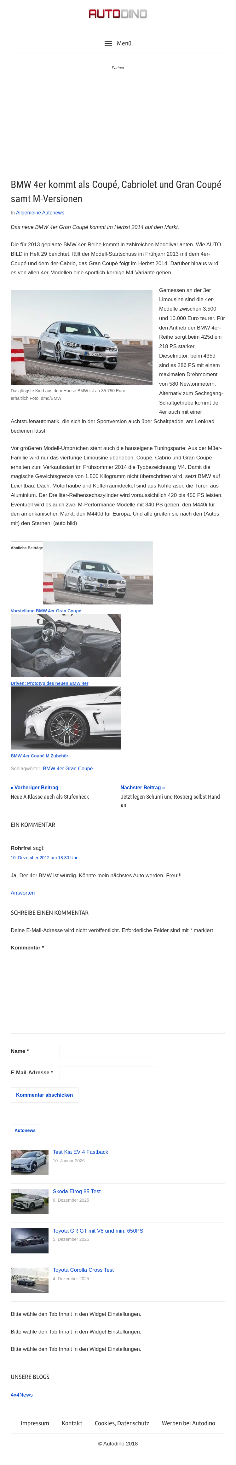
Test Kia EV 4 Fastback (80, 1152)
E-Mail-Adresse (32, 1073)
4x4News (22, 1395)
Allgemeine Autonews (40, 212)
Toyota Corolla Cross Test (83, 1270)
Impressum (35, 1423)
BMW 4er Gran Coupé (68, 768)
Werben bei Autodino (188, 1423)
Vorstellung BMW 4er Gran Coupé (46, 610)
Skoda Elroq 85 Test (77, 1191)
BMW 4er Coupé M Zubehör (39, 755)
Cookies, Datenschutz (122, 1423)
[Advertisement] (118, 118)
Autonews (25, 1130)
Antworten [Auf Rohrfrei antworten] (23, 893)
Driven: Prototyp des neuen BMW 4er (50, 683)
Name (20, 1051)
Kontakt (72, 1423)
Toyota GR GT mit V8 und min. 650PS (98, 1231)
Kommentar (27, 948)
